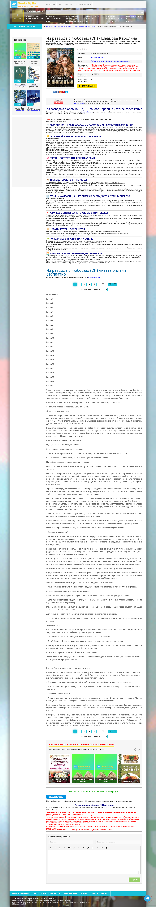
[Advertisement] (27, 152)
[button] (51, 848)
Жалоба (58, 102)
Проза (48, 21)
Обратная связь (70, 893)
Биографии (68, 4)
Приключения (51, 16)
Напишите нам (79, 103)
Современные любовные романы (118, 61)
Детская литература (93, 16)
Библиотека (50, 4)
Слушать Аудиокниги (83, 4)
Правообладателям (20, 893)
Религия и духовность (94, 18)
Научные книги (71, 18)
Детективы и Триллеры (54, 18)
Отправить (134, 880)
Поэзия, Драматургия (133, 16)
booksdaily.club (26, 4)
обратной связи (84, 902)
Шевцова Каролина (98, 57)
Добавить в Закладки (24, 26)
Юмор (88, 21)
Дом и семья (110, 16)
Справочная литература (114, 21)
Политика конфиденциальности (46, 893)
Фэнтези (29, 21)
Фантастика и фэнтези (34, 18)
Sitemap (83, 893)
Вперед (112, 284)
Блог (59, 4)
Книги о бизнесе (72, 16)
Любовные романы (33, 16)
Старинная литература (114, 18)
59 (103, 284)
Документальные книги (74, 21)
